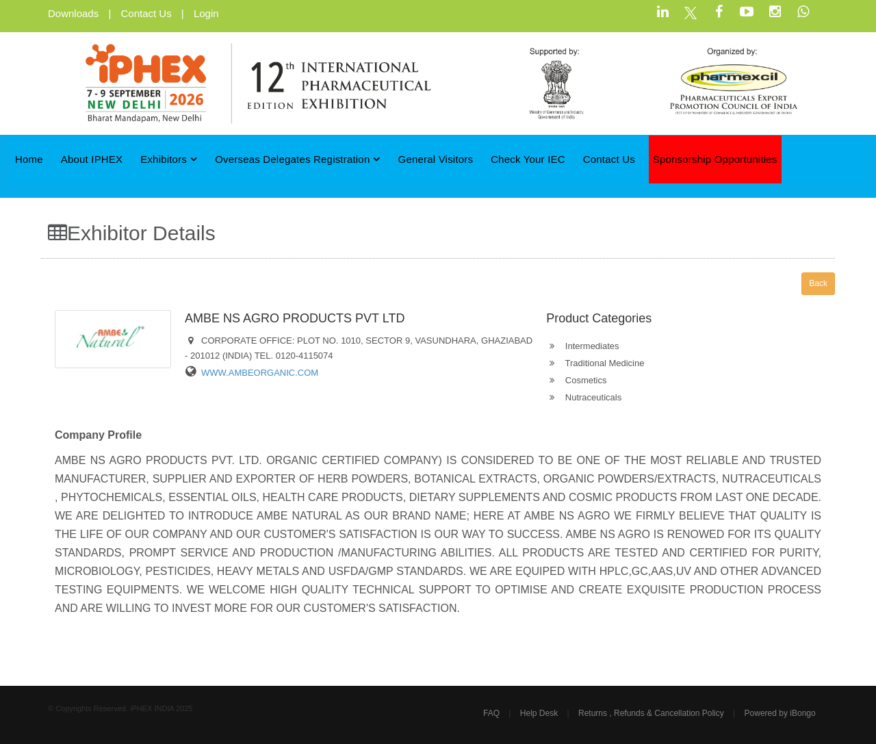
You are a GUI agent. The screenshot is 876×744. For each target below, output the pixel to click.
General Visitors (436, 159)
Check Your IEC (528, 159)
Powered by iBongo (780, 713)
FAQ (491, 713)
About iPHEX (92, 159)
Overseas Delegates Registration (298, 159)
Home (29, 159)
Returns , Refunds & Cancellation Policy (651, 713)
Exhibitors (168, 159)
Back (818, 283)
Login (206, 13)
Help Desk (539, 713)
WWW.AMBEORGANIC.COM (259, 373)
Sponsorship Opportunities (715, 159)
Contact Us (145, 13)
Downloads (73, 13)
